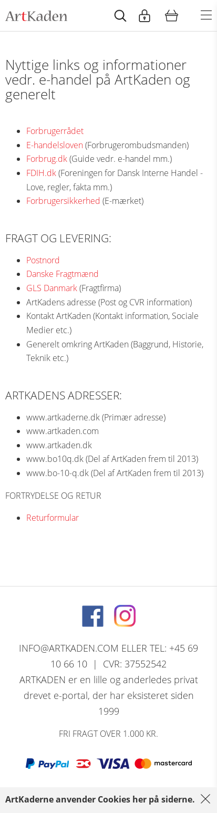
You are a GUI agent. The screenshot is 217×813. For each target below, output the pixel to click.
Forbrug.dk (46, 158)
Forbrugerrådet (55, 131)
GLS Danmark (51, 288)
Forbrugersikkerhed (63, 201)
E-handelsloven (54, 145)
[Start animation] (120, 15)
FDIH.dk (41, 173)
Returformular (52, 517)
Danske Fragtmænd (62, 274)
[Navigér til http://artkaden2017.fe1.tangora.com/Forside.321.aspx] (36, 15)
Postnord (43, 260)
